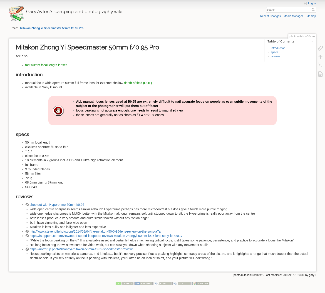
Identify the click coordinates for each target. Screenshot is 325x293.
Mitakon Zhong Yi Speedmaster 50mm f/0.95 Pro (52, 28)
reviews (275, 56)
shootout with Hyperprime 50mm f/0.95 (57, 204)
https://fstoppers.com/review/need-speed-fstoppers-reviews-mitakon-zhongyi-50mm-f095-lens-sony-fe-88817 (106, 236)
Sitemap (311, 16)
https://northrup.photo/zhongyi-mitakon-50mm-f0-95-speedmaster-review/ (81, 249)
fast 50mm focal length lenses (46, 65)
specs (274, 52)
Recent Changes (270, 16)
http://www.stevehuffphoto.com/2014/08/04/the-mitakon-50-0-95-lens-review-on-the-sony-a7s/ (95, 231)
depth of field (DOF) (138, 83)
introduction (278, 48)
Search (314, 9)
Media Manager (293, 16)
